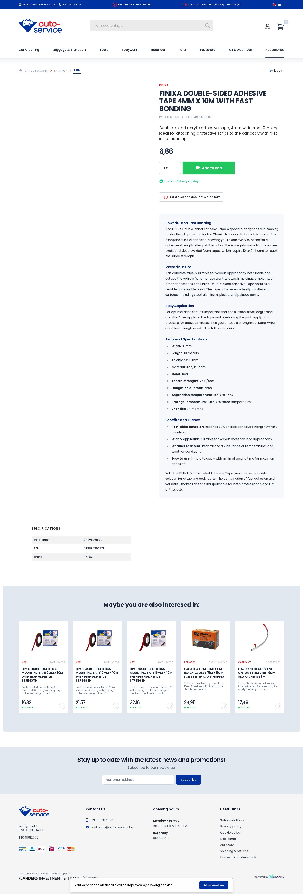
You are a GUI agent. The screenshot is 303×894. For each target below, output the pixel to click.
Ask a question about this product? (191, 197)
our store (227, 845)
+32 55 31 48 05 (70, 4)
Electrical (158, 50)
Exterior (60, 71)
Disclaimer (228, 839)
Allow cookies (214, 885)
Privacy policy (230, 826)
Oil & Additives (240, 50)
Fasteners (208, 50)
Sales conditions (232, 820)
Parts (183, 50)
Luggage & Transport (69, 50)
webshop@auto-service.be (37, 4)
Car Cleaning (29, 50)
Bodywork (129, 50)
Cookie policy (230, 832)
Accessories (274, 50)
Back (275, 70)
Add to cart (208, 168)
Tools (104, 50)
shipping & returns (234, 851)
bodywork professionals (238, 857)
